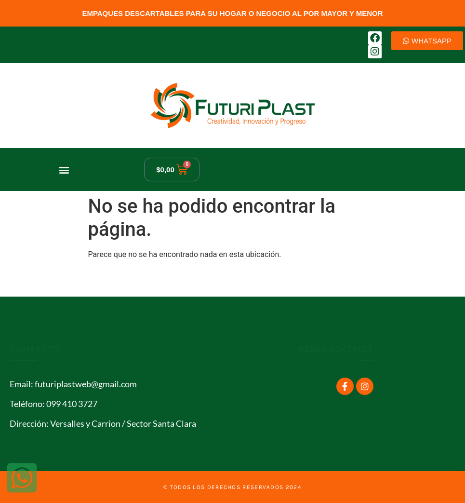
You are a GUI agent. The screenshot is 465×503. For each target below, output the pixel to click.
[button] (64, 169)
